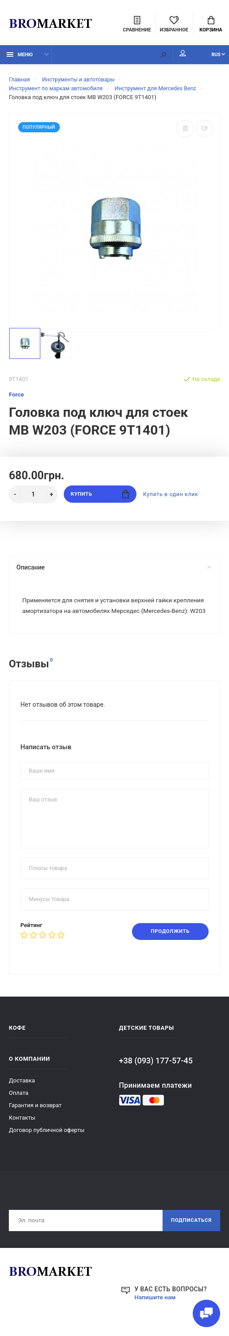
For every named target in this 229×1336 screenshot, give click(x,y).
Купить (100, 496)
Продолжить (168, 946)
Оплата (18, 1107)
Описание (113, 569)
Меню (20, 56)
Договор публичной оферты (47, 1144)
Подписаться (190, 1235)
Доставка (22, 1094)
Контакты (22, 1131)
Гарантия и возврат (35, 1119)
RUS (212, 56)
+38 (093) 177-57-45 (156, 1074)
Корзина (210, 24)
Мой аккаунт (174, 55)
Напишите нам (156, 1312)
